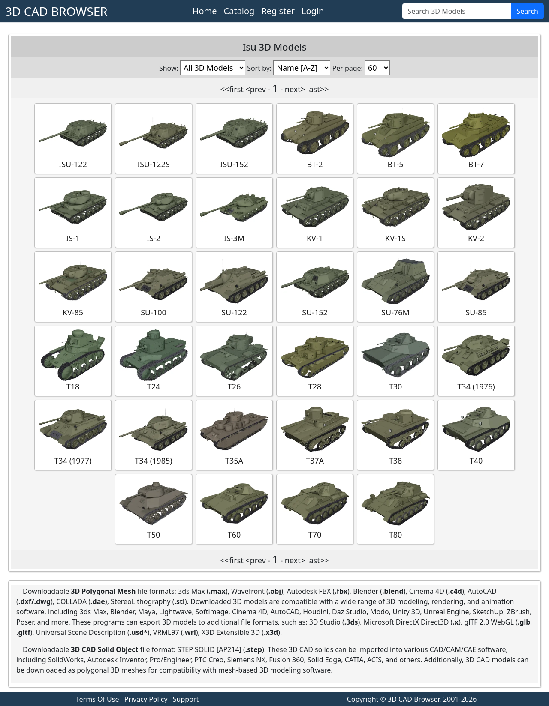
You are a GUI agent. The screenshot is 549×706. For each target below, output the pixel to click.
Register (278, 11)
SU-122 (234, 286)
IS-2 (153, 212)
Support (186, 699)
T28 (315, 360)
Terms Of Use (97, 699)
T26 (234, 360)
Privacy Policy (146, 699)
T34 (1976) (476, 360)
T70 (315, 509)
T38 (395, 435)
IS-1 (73, 212)
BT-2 (315, 138)
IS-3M (234, 212)
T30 (395, 360)
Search (527, 11)
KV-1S (395, 212)
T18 (73, 360)
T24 (153, 360)
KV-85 (73, 286)
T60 (234, 509)
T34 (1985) (153, 435)
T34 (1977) (73, 435)
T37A (315, 435)
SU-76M (395, 286)
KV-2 (476, 212)
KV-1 (315, 212)
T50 (153, 509)
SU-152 (315, 286)
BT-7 (476, 138)
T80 (395, 509)
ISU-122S (153, 138)
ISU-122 (73, 138)
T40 (476, 435)
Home (205, 11)
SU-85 (476, 286)
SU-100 (153, 286)
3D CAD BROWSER (56, 11)
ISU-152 (234, 138)
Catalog (239, 11)
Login (313, 11)
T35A (234, 435)
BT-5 (395, 138)
